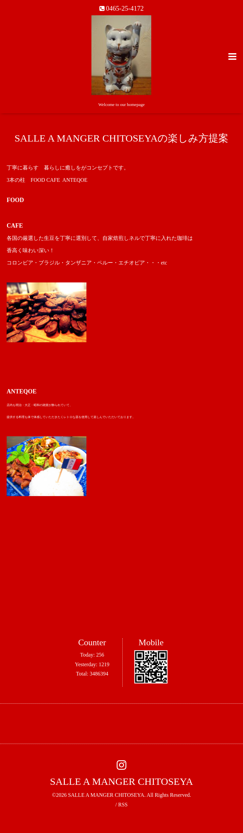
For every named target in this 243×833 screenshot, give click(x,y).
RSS (122, 804)
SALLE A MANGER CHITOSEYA (121, 781)
